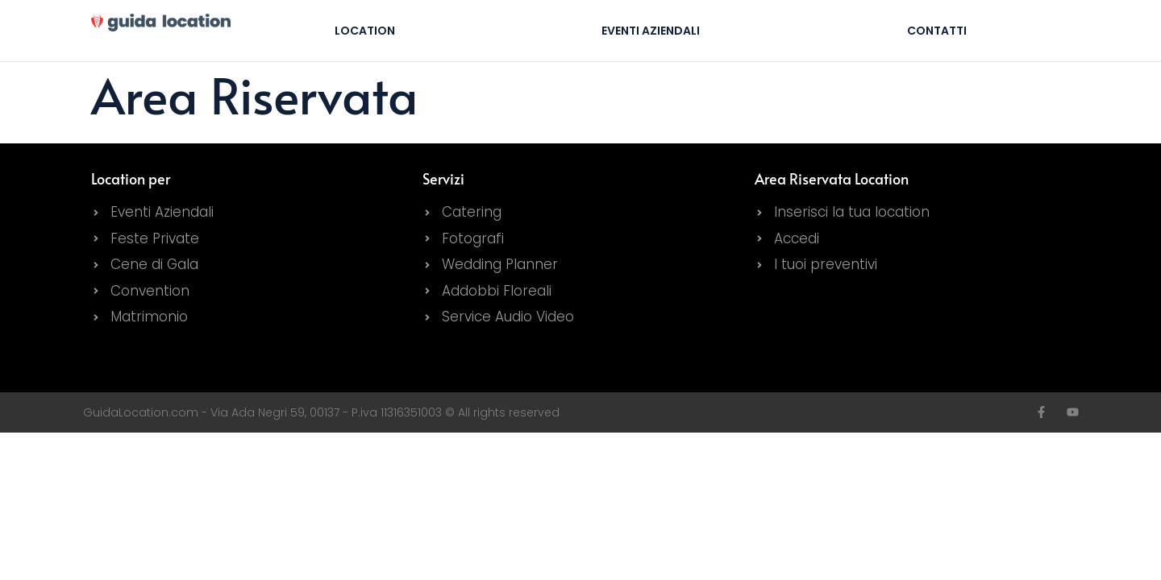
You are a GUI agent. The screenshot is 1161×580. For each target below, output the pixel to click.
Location (365, 31)
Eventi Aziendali (650, 31)
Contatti (937, 31)
